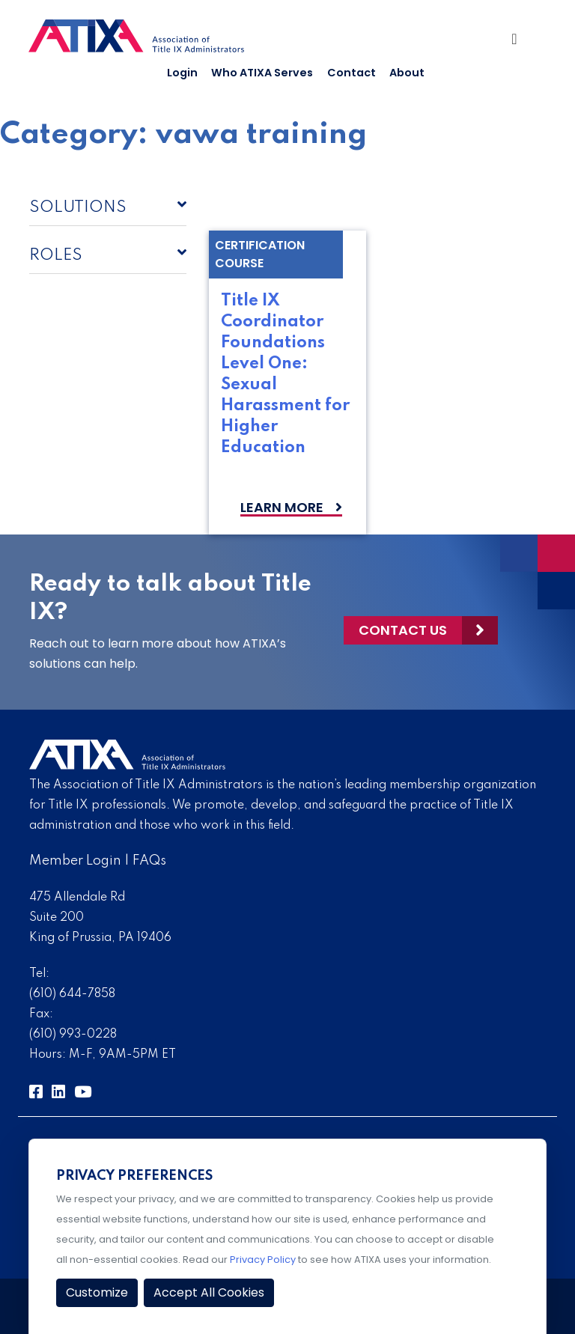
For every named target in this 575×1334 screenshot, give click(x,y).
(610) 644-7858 (72, 994)
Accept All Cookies (208, 1292)
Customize (97, 1292)
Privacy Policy (263, 1259)
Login (182, 72)
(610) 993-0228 (73, 1035)
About (407, 72)
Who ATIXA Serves (262, 72)
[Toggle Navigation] (520, 42)
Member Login (75, 861)
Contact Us (403, 630)
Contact (351, 72)
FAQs (149, 861)
